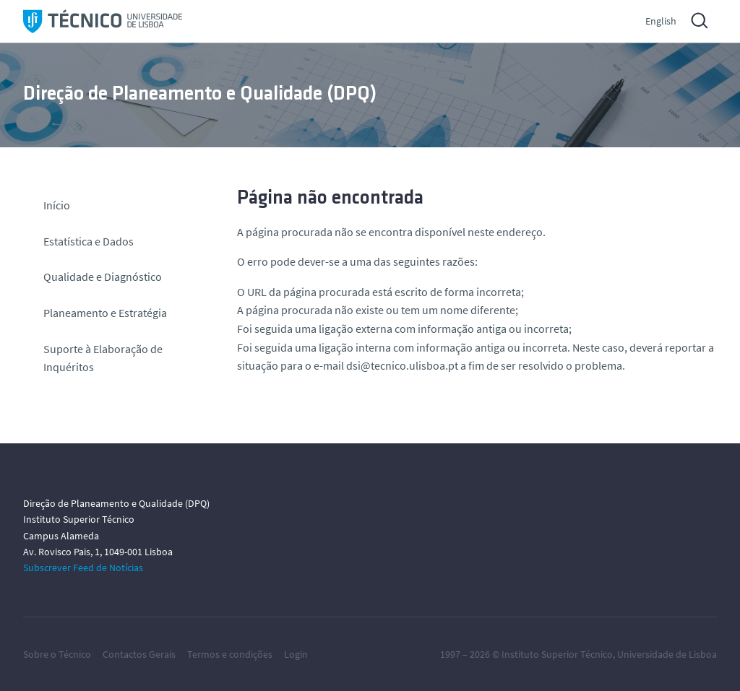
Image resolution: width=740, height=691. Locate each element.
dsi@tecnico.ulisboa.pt (402, 365)
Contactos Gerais (139, 654)
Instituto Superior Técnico (557, 654)
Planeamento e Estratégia (105, 312)
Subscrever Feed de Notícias (83, 567)
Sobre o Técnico (57, 654)
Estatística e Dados (88, 241)
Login (296, 654)
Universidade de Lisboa (667, 654)
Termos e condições (229, 654)
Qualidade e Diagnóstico (102, 276)
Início (56, 205)
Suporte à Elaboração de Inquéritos (103, 358)
